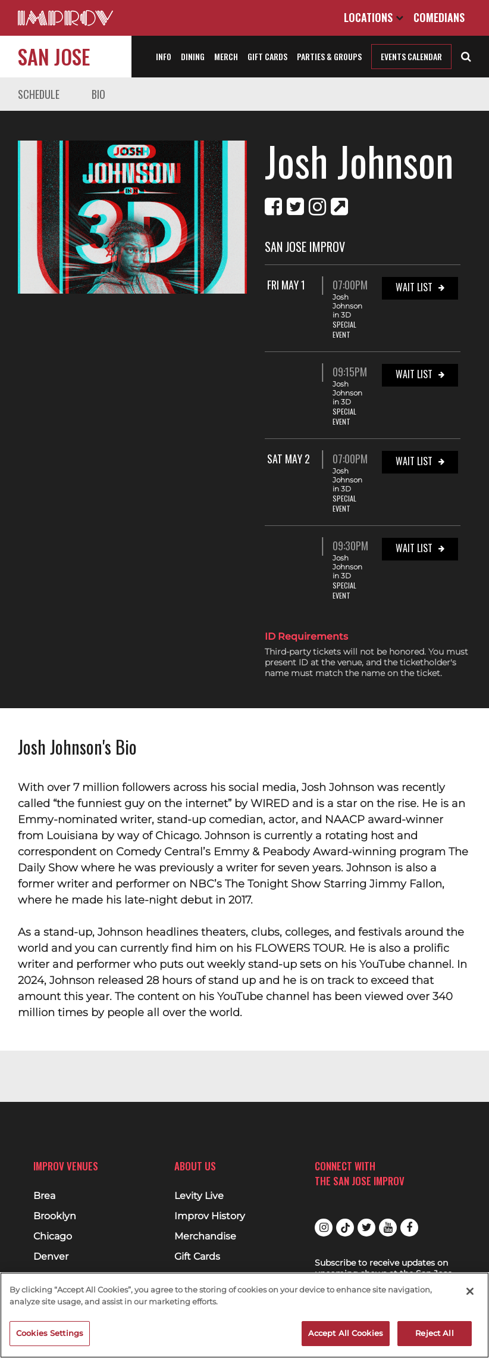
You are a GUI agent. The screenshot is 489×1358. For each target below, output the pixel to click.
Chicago (52, 1236)
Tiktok (345, 1227)
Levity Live (199, 1196)
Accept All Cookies (345, 1333)
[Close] (470, 1291)
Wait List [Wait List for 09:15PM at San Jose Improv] (414, 374)
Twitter (366, 1227)
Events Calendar (411, 56)
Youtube (388, 1227)
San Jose (54, 56)
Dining (193, 56)
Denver (50, 1257)
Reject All (434, 1333)
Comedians (439, 17)
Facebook (409, 1227)
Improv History (209, 1216)
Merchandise (205, 1236)
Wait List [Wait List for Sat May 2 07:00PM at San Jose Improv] (414, 461)
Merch (226, 56)
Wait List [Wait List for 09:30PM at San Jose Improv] (414, 548)
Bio (98, 94)
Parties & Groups (329, 56)
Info (163, 56)
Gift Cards (267, 56)
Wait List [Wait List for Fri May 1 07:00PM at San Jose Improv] (414, 287)
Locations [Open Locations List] (373, 17)
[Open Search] (466, 55)
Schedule (38, 94)
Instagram (324, 1227)
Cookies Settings (49, 1333)
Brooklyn (54, 1216)
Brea (44, 1196)
